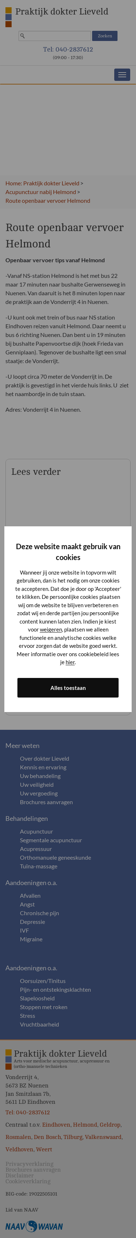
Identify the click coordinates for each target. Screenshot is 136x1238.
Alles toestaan (68, 687)
